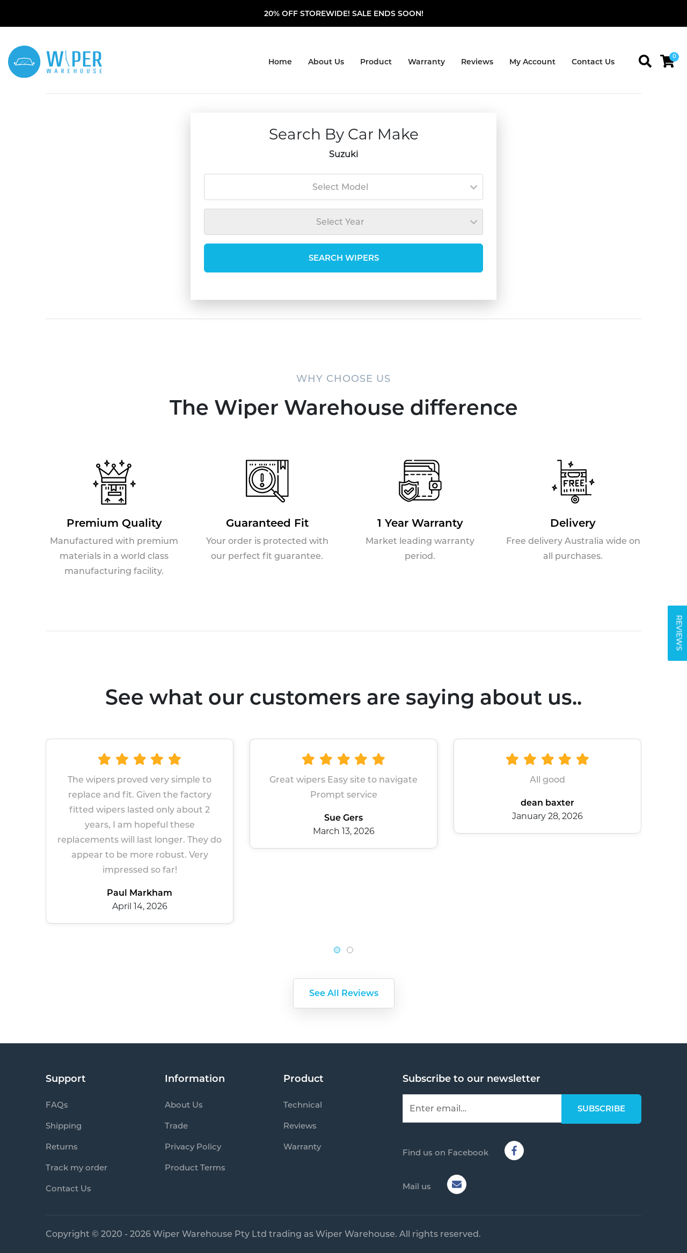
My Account (532, 62)
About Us (326, 62)
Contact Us (593, 62)
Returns (62, 1146)
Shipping (64, 1126)
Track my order (76, 1167)
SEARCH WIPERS (344, 258)
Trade (176, 1126)
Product (376, 62)
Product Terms (195, 1167)
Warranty (426, 62)
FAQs (57, 1105)
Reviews (477, 62)
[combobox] (343, 187)
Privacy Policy (193, 1146)
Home (280, 62)
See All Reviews (343, 993)
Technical (302, 1105)
